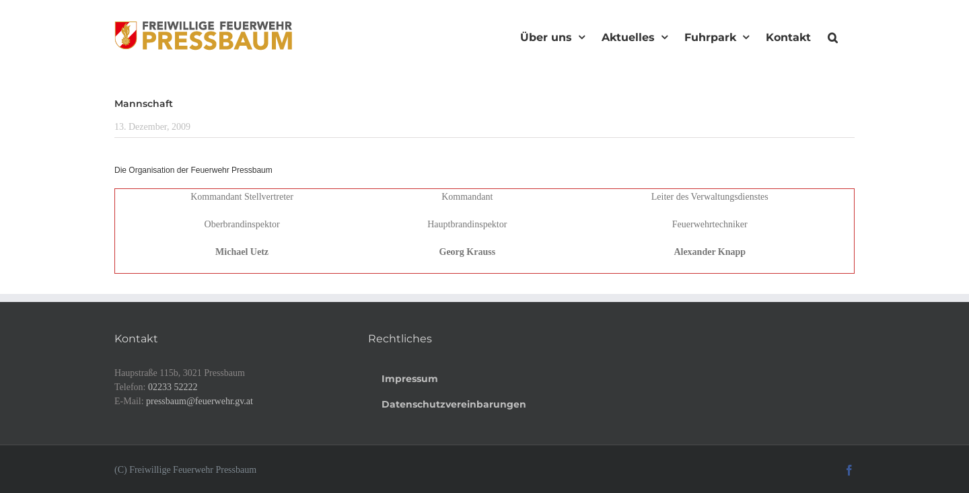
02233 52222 (173, 387)
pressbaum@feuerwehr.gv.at (199, 401)
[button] (833, 35)
